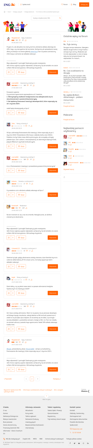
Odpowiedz (52, 72)
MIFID (35, 439)
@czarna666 (30, 349)
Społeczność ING (4, 12)
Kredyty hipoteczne (29, 12)
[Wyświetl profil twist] (70, 156)
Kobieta (14, 181)
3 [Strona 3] (37, 379)
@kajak (9, 349)
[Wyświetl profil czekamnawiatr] (73, 162)
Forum (65, 4)
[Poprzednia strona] (8, 379)
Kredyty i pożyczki (17, 12)
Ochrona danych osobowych (54, 439)
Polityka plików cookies (74, 439)
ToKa (13, 123)
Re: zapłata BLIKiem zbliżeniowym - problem (73, 96)
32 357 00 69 (76, 432)
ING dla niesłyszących (13, 439)
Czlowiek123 (16, 248)
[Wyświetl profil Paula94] (71, 149)
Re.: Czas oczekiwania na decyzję (73, 72)
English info (26, 439)
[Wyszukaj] (46, 18)
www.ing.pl (34, 51)
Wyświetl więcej (68, 169)
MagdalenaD (16, 38)
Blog (74, 4)
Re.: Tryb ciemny (70, 44)
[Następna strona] (56, 379)
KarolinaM (15, 206)
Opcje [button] (22, 72)
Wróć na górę (46, 399)
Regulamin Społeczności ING (12, 390)
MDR (41, 439)
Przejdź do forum (68, 106)
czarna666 (15, 83)
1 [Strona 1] (26, 379)
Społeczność (26, 4)
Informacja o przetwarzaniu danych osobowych (37, 390)
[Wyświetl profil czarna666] (72, 136)
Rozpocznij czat (77, 429)
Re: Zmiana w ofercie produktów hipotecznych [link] (47, 12)
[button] (9, 72)
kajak (13, 277)
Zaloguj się (84, 4)
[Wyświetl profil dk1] (70, 142)
